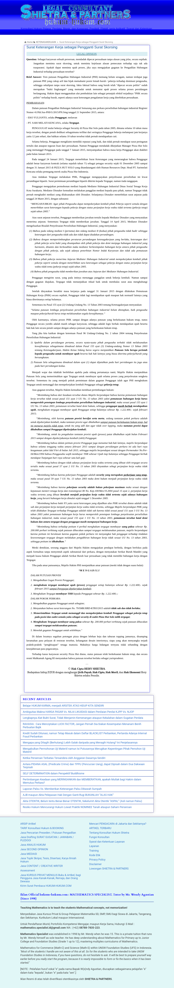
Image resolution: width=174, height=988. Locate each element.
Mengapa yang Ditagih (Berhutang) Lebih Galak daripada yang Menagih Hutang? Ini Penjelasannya (80, 742)
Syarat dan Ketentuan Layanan (107, 841)
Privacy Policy (97, 859)
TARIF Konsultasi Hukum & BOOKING (42, 828)
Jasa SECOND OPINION (34, 849)
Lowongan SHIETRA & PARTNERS (109, 868)
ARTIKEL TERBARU (100, 828)
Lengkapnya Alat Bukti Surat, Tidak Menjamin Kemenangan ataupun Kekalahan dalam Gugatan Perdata (83, 717)
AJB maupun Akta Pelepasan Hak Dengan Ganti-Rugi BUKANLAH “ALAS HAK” (68, 794)
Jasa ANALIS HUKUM (33, 844)
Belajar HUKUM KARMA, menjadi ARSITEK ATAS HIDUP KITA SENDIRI (63, 705)
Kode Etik (94, 855)
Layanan (94, 846)
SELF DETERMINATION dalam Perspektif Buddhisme (53, 773)
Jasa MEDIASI (28, 853)
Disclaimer (95, 864)
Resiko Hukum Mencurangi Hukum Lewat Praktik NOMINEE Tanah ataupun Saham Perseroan (77, 807)
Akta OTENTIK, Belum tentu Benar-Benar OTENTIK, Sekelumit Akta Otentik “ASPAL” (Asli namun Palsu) (82, 801)
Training (94, 850)
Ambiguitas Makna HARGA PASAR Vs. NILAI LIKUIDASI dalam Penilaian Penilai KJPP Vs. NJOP (78, 711)
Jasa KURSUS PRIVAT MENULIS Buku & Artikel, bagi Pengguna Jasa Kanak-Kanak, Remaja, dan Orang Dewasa (50, 878)
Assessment (27, 870)
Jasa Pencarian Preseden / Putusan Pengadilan (48, 832)
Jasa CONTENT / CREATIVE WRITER (41, 865)
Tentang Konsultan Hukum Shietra (109, 832)
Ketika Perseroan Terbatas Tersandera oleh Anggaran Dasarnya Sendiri (64, 757)
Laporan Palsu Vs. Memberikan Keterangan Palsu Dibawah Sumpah (62, 788)
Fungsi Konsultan (99, 837)
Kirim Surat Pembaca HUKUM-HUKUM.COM (46, 885)
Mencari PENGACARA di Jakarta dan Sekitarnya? (117, 823)
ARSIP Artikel (28, 823)
